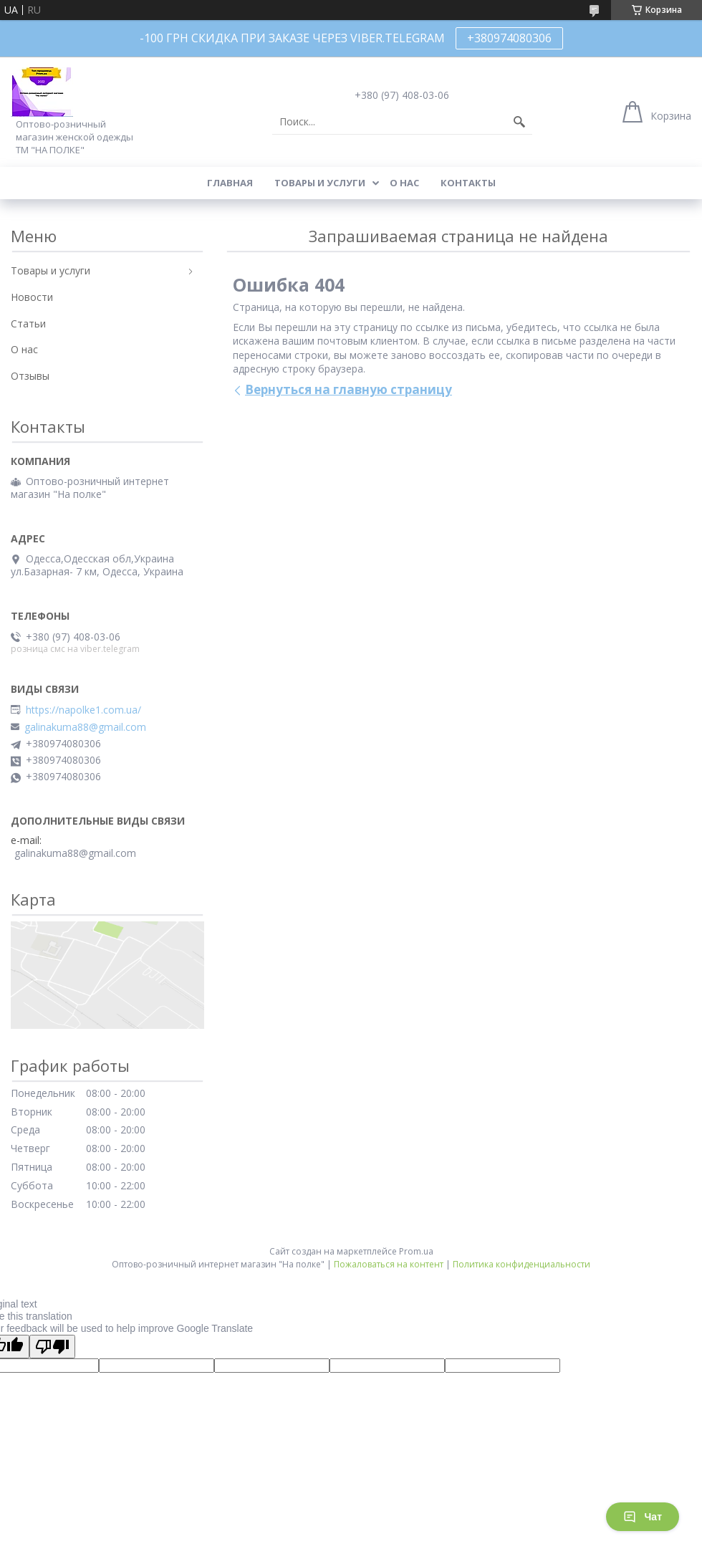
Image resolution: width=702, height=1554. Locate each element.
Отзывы (30, 376)
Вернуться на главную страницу (348, 389)
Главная (230, 182)
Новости (32, 297)
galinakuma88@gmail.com (85, 727)
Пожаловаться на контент (388, 1264)
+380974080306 (509, 38)
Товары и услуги (319, 182)
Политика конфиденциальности (521, 1264)
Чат (642, 1516)
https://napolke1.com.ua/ (83, 710)
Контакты (468, 182)
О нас (404, 182)
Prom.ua (416, 1251)
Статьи (28, 323)
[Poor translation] (52, 1346)
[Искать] (519, 122)
